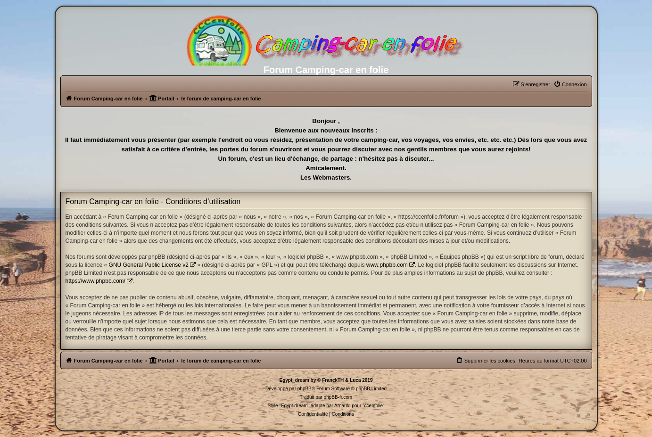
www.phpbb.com (387, 265)
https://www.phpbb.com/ (95, 281)
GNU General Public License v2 (149, 265)
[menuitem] (570, 84)
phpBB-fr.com (338, 397)
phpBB (304, 388)
